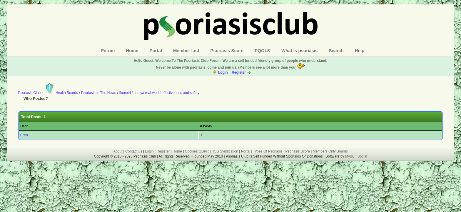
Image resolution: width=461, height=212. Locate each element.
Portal (155, 50)
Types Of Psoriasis (268, 151)
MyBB (350, 156)
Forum (108, 50)
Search (336, 50)
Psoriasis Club (29, 93)
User (24, 126)
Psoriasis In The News (98, 93)
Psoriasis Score (227, 50)
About (117, 151)
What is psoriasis (299, 50)
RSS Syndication (225, 151)
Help (360, 50)
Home (132, 50)
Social (362, 156)
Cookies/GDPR (197, 151)
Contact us (133, 151)
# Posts (206, 126)
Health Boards (61, 93)
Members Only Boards (330, 151)
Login (223, 72)
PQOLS (262, 50)
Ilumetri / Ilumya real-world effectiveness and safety (159, 93)
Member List (186, 50)
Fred (24, 135)
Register (239, 72)
